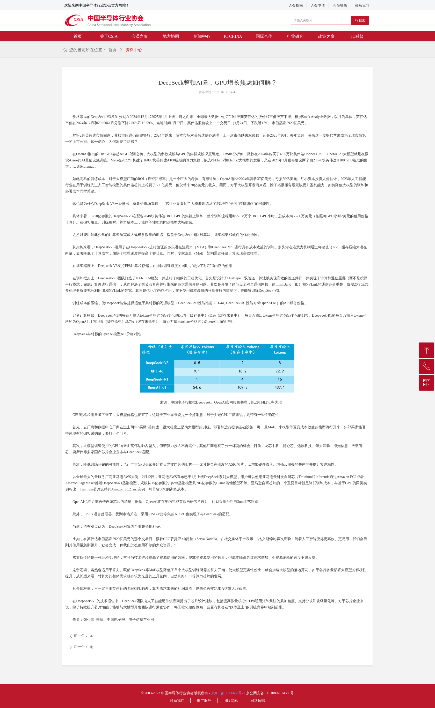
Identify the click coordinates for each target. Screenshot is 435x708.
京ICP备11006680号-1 (228, 693)
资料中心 (134, 50)
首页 (112, 50)
